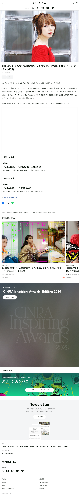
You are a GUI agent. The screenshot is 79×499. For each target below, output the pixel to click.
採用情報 (4, 482)
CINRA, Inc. (10, 462)
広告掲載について (44, 482)
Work (53, 446)
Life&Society (44, 446)
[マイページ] (2, 2)
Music (8, 212)
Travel (59, 446)
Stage (30, 446)
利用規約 (42, 488)
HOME (3, 212)
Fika (3, 453)
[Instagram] (38, 8)
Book (36, 446)
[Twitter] (33, 8)
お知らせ (4, 485)
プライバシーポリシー (8, 488)
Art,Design (11, 446)
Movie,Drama (22, 446)
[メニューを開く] (76, 2)
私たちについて (6, 479)
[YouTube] (47, 8)
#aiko (4, 77)
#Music (10, 77)
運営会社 (42, 479)
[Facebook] (42, 8)
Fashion (66, 446)
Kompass (9, 453)
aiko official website (10, 197)
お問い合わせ (43, 485)
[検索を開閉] (73, 2)
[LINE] (53, 8)
